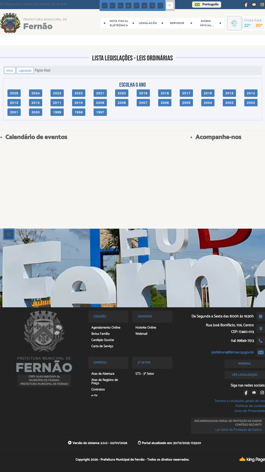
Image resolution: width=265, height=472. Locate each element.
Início (9, 70)
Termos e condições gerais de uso (240, 401)
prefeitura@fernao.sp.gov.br (232, 352)
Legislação (25, 70)
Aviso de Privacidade (249, 411)
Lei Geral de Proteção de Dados (239, 430)
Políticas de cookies (250, 406)
